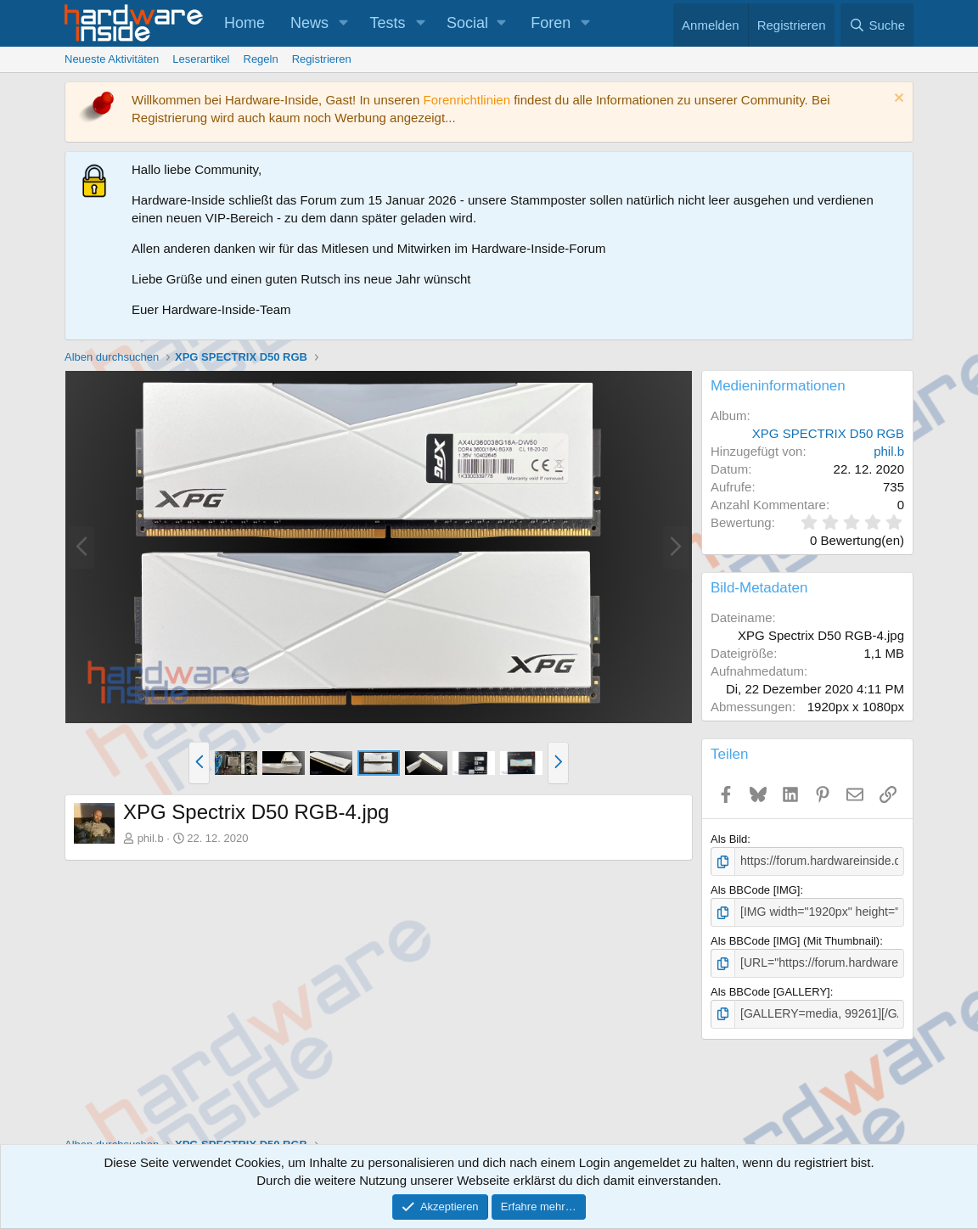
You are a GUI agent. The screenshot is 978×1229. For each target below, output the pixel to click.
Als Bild (729, 839)
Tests (388, 22)
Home (244, 22)
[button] (343, 23)
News (309, 22)
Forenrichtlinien (466, 100)
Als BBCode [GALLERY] (770, 987)
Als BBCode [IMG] (755, 889)
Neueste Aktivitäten (112, 59)
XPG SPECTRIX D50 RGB (828, 433)
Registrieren (321, 59)
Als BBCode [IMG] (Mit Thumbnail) (795, 938)
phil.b (151, 838)
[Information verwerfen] (897, 100)
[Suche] (876, 25)
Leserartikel (200, 59)
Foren (550, 22)
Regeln (261, 59)
